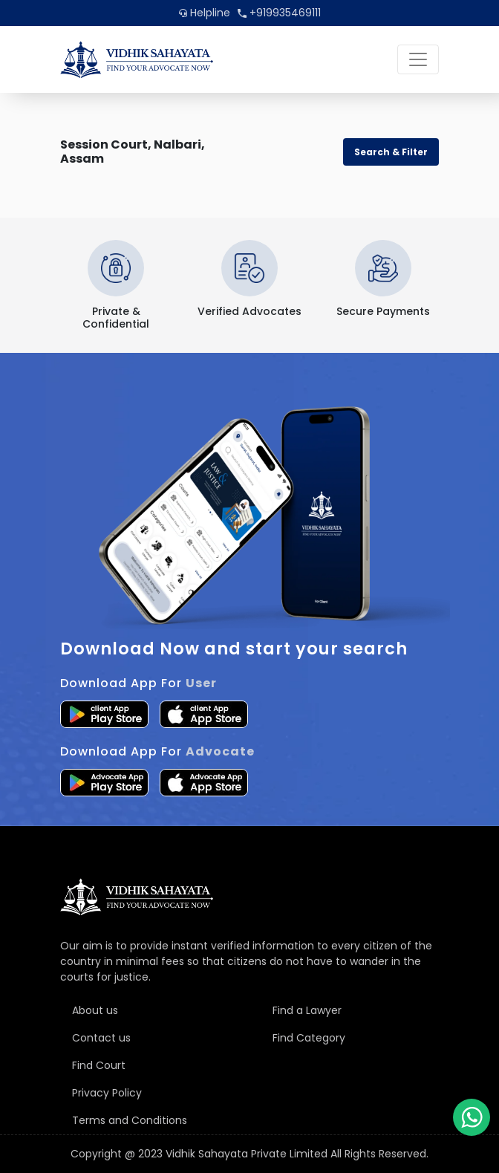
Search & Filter (391, 152)
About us (95, 1010)
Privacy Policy (107, 1092)
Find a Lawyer (307, 1010)
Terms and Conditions (129, 1120)
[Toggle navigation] (418, 59)
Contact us (101, 1037)
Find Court (98, 1065)
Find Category (309, 1037)
